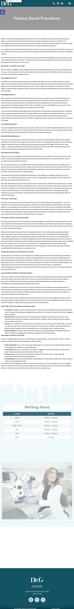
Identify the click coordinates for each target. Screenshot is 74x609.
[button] (70, 3)
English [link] (9, 1)
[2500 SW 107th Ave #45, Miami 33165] (37, 547)
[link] (2, 12)
